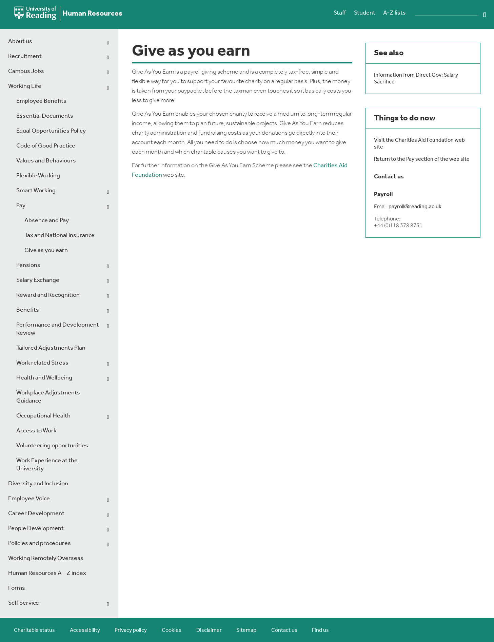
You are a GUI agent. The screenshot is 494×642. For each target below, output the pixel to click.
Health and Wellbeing (44, 378)
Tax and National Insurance (59, 235)
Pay (20, 205)
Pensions (28, 265)
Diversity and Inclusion (38, 484)
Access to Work (36, 431)
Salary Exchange (37, 280)
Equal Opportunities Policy (51, 131)
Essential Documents (44, 116)
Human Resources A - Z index (47, 573)
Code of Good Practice (45, 146)
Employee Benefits (41, 101)
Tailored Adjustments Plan (50, 348)
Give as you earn (46, 250)
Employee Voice (29, 498)
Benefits (27, 310)
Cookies (171, 630)
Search (484, 14)
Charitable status (34, 630)
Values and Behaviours (46, 161)
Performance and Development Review (57, 329)
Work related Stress (42, 363)
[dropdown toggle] (108, 43)
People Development (36, 528)
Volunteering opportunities (52, 446)
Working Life (24, 86)
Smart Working (36, 191)
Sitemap (246, 630)
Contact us (284, 630)
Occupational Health (43, 416)
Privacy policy (131, 630)
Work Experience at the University (47, 465)
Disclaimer (209, 630)
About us (20, 41)
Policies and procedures (39, 543)
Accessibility (85, 630)
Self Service (23, 603)
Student (364, 13)
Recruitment (25, 56)
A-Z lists (394, 13)
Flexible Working (38, 176)
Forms (16, 588)
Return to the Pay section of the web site (422, 159)
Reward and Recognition (48, 295)
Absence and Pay (46, 220)
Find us (320, 630)
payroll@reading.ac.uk (415, 207)
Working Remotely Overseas (45, 558)
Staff (340, 13)
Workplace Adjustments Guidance (48, 397)
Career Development (36, 513)
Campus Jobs (26, 71)
